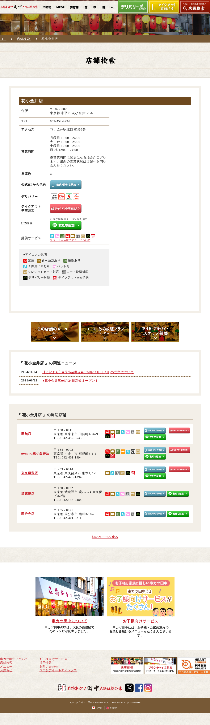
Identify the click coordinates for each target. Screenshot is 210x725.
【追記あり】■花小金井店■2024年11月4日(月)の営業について (88, 372)
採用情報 (45, 662)
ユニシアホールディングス (58, 670)
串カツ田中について (14, 659)
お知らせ (6, 670)
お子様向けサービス (53, 659)
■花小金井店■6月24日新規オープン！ (70, 380)
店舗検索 (24, 39)
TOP (3, 39)
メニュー (6, 666)
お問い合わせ (48, 666)
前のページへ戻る (105, 537)
